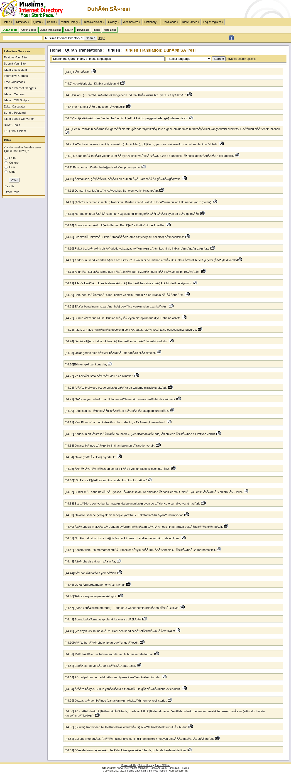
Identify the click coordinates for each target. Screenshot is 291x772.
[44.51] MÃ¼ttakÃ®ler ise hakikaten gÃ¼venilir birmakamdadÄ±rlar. (109, 654)
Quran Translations (50, 29)
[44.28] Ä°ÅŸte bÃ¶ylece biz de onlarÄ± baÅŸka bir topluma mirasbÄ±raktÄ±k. (116, 387)
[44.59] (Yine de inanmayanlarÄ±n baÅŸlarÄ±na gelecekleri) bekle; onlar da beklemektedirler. (126, 750)
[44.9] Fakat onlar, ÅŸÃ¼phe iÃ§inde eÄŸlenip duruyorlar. (103, 167)
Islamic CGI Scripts (16, 100)
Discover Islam (159, 768)
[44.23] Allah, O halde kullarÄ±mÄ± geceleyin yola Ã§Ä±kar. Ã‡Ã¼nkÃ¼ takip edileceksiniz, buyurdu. (131, 329)
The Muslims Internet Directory (34, 9)
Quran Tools (10, 29)
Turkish (113, 50)
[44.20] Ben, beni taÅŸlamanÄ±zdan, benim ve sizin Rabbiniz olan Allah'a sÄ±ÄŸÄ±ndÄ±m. (124, 295)
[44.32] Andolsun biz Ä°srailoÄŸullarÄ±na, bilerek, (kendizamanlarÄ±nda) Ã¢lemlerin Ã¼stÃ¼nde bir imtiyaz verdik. (140, 434)
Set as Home (145, 765)
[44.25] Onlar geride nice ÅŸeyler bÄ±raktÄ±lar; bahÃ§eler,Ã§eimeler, (110, 353)
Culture (14, 162)
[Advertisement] (238, 9)
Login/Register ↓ (213, 22)
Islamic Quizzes (14, 94)
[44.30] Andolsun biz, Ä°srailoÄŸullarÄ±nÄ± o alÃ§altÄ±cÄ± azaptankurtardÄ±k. (117, 410)
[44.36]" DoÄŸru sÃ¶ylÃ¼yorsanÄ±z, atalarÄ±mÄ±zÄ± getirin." (106, 480)
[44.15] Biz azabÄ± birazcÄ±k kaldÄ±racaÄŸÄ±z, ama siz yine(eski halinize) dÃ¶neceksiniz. (125, 237)
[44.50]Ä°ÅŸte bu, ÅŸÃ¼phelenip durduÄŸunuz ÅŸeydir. (102, 642)
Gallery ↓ (113, 22)
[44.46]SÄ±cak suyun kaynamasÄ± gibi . (91, 596)
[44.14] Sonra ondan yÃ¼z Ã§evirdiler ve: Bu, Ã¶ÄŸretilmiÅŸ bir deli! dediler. (115, 225)
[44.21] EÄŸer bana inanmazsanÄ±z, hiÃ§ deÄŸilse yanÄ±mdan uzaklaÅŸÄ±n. (116, 306)
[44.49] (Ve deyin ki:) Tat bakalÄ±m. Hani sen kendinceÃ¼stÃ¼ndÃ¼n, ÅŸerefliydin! (120, 631)
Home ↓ (7, 22)
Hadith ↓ (52, 22)
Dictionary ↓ (151, 22)
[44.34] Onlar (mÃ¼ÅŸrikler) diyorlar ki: (90, 457)
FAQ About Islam (15, 131)
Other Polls (12, 192)
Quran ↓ (38, 22)
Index (96, 29)
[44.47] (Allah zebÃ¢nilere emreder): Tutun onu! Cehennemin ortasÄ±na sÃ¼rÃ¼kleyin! (122, 608)
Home (55, 50)
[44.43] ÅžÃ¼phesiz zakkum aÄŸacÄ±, (90, 561)
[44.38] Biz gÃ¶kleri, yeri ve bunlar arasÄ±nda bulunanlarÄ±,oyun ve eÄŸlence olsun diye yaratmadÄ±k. (133, 503)
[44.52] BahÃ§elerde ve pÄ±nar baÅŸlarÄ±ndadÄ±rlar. (100, 665)
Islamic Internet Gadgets (20, 88)
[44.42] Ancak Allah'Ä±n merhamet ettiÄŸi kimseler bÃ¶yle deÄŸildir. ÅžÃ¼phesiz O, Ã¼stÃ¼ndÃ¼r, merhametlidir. (140, 550)
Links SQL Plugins (179, 768)
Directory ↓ (22, 22)
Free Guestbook (14, 82)
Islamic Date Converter (19, 118)
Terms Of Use (162, 765)
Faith (12, 158)
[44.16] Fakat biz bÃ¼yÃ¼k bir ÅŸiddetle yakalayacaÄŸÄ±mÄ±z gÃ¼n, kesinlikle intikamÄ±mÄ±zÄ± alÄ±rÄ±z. (137, 248)
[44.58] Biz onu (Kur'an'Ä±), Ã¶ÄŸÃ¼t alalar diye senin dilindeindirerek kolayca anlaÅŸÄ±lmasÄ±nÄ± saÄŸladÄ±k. (140, 738)
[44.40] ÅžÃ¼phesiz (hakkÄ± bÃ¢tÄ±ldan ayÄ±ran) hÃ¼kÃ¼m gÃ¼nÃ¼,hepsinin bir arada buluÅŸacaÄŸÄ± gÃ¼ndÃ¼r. (144, 526)
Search (69, 29)
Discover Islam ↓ (94, 22)
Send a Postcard (15, 112)
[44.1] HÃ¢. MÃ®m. (77, 72)
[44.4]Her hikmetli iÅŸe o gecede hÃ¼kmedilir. (95, 106)
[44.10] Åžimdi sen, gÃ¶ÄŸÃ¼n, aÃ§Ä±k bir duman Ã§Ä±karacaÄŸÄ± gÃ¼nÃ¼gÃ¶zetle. (123, 179)
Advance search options (241, 58)
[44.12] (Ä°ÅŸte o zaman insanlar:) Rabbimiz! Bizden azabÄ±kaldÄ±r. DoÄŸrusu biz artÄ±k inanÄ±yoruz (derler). (138, 202)
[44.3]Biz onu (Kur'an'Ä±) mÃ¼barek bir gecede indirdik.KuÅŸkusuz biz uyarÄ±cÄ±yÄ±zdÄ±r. (125, 95)
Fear (12, 167)
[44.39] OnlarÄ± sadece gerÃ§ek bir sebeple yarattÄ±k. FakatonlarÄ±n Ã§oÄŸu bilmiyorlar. (124, 515)
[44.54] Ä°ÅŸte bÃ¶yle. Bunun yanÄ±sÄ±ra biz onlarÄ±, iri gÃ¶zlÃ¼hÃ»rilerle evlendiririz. (123, 689)
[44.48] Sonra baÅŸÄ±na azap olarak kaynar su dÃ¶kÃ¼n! (103, 619)
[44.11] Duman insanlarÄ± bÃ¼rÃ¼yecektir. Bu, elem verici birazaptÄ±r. (112, 190)
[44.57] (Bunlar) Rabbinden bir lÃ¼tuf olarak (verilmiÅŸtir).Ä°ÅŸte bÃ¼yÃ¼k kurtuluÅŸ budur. (126, 727)
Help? (101, 38)
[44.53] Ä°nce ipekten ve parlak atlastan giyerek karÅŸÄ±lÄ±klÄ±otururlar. (113, 677)
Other (13, 171)
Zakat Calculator (14, 106)
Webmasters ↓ (131, 22)
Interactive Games (16, 75)
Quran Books (28, 29)
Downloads (83, 29)
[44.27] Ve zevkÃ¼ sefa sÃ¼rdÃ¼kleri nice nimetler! (99, 376)
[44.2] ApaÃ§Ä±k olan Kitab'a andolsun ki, (92, 83)
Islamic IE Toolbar (15, 69)
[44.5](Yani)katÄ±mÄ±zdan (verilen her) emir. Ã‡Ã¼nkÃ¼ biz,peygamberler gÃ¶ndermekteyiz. (126, 118)
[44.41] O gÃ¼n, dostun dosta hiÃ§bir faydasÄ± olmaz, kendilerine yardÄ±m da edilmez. (122, 538)
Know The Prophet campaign (132, 768)
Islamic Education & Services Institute (147, 770)
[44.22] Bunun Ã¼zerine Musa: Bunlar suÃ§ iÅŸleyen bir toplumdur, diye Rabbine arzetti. (123, 318)
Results (9, 186)
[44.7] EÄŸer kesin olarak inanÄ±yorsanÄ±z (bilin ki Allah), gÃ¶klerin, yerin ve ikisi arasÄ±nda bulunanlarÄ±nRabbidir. (141, 144)
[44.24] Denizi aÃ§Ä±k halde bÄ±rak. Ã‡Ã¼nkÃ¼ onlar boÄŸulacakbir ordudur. (116, 341)
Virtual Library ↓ (70, 22)
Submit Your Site (15, 63)
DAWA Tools (12, 125)
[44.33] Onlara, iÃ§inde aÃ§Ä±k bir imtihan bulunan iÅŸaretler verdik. (110, 445)
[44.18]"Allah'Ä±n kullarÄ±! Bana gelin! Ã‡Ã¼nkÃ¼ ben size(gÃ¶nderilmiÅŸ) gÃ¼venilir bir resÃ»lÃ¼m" (133, 271)
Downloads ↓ (170, 22)
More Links (110, 29)
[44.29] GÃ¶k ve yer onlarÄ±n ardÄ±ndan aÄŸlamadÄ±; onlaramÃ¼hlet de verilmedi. (120, 399)
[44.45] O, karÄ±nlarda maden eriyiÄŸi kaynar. (95, 584)
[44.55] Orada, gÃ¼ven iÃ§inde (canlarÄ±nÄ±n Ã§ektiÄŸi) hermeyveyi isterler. (116, 700)
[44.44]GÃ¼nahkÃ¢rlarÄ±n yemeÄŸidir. (91, 573)
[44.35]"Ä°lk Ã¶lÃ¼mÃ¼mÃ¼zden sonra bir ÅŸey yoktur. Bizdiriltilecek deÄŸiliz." (118, 468)
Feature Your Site (15, 57)
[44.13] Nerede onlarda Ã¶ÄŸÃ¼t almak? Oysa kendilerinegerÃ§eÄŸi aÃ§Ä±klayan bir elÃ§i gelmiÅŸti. (132, 213)
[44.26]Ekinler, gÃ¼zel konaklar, (86, 364)
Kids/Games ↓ (190, 22)
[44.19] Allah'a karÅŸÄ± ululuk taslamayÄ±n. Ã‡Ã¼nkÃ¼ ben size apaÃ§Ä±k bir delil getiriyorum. (128, 283)
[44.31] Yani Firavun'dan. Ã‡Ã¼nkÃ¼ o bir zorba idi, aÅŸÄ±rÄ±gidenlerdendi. (115, 422)
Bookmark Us (128, 765)
